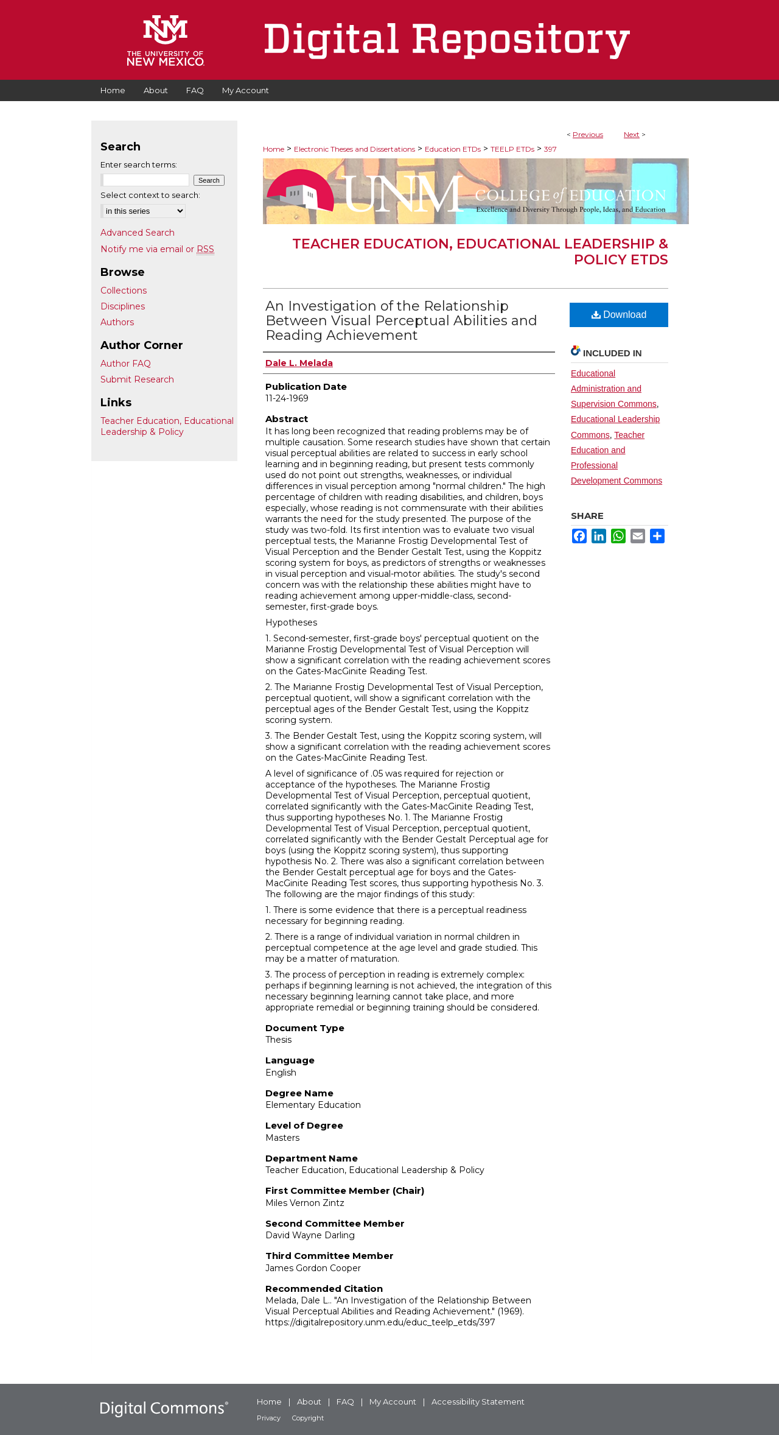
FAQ (345, 1401)
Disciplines (122, 306)
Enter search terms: (138, 164)
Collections (123, 290)
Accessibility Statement (478, 1401)
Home (273, 148)
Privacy (269, 1418)
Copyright (308, 1418)
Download (619, 314)
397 (550, 148)
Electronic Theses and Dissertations (354, 148)
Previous (588, 134)
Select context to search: (150, 195)
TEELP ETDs (512, 148)
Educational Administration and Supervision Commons (614, 388)
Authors (117, 322)
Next (632, 134)
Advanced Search (137, 232)
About (309, 1401)
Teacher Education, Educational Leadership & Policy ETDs (480, 252)
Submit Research (137, 379)
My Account (392, 1401)
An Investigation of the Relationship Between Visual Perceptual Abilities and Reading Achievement (401, 321)
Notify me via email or (157, 249)
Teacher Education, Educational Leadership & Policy (167, 426)
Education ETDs (453, 148)
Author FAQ (125, 363)
